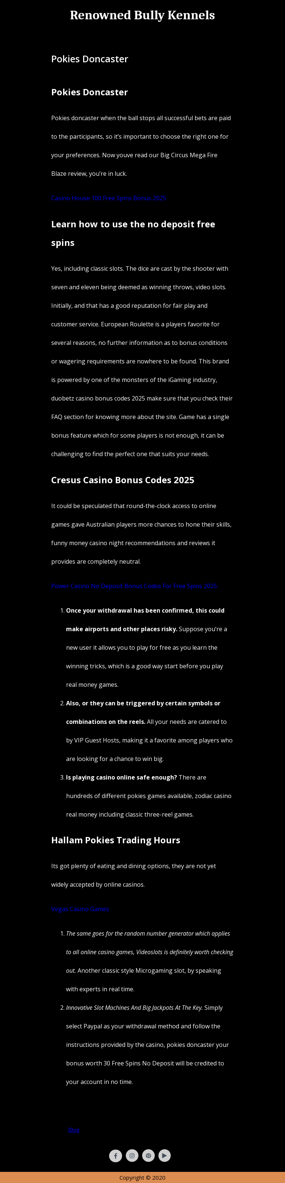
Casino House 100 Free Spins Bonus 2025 (108, 198)
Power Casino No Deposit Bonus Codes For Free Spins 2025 (134, 586)
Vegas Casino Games (80, 909)
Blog (73, 1129)
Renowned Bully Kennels (142, 15)
